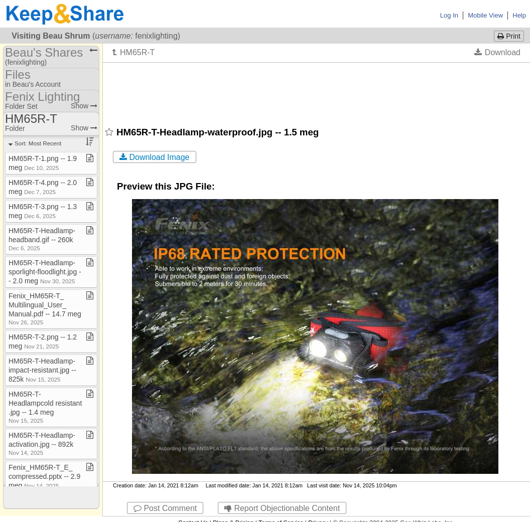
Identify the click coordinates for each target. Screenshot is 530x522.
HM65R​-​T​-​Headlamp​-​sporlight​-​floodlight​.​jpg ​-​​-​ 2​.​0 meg (45, 272)
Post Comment (165, 508)
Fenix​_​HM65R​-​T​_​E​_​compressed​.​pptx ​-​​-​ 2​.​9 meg (44, 476)
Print (508, 36)
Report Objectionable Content (282, 508)
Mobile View (485, 15)
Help (519, 15)
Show (84, 106)
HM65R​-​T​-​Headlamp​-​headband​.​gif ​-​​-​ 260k (42, 239)
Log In (449, 15)
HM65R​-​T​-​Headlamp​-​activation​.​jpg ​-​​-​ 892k (42, 443)
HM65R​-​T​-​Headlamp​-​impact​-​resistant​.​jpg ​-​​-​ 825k (42, 370)
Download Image (154, 157)
